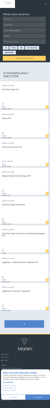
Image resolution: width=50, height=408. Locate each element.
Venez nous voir (6, 400)
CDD (21, 48)
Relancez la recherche (24, 58)
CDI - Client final (32, 48)
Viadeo (4, 357)
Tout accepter (37, 397)
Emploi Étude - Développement (11, 368)
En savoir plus (8, 382)
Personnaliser (9, 388)
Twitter (4, 360)
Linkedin (5, 354)
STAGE (13, 48)
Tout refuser (13, 397)
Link (1, 82)
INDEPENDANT (9, 52)
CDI (6, 48)
